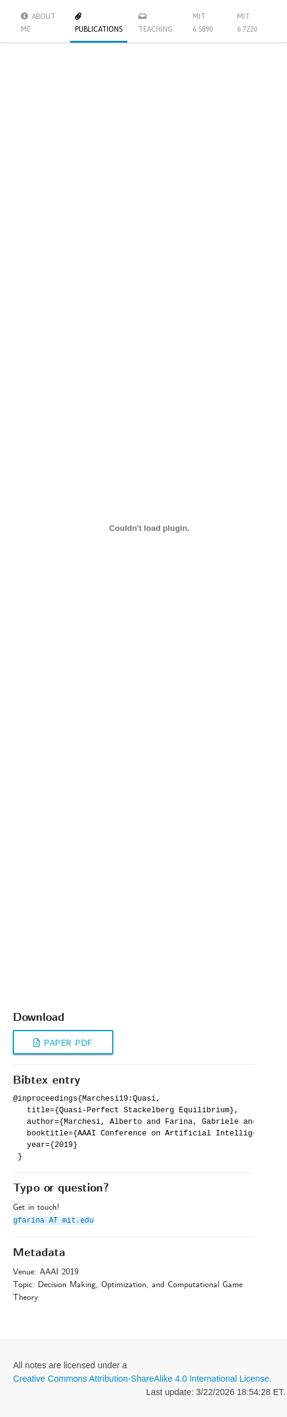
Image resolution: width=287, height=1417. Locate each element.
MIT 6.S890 (203, 23)
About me (38, 23)
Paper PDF (63, 1043)
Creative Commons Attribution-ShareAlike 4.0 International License (141, 1378)
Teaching (155, 23)
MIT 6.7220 (247, 23)
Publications (98, 23)
